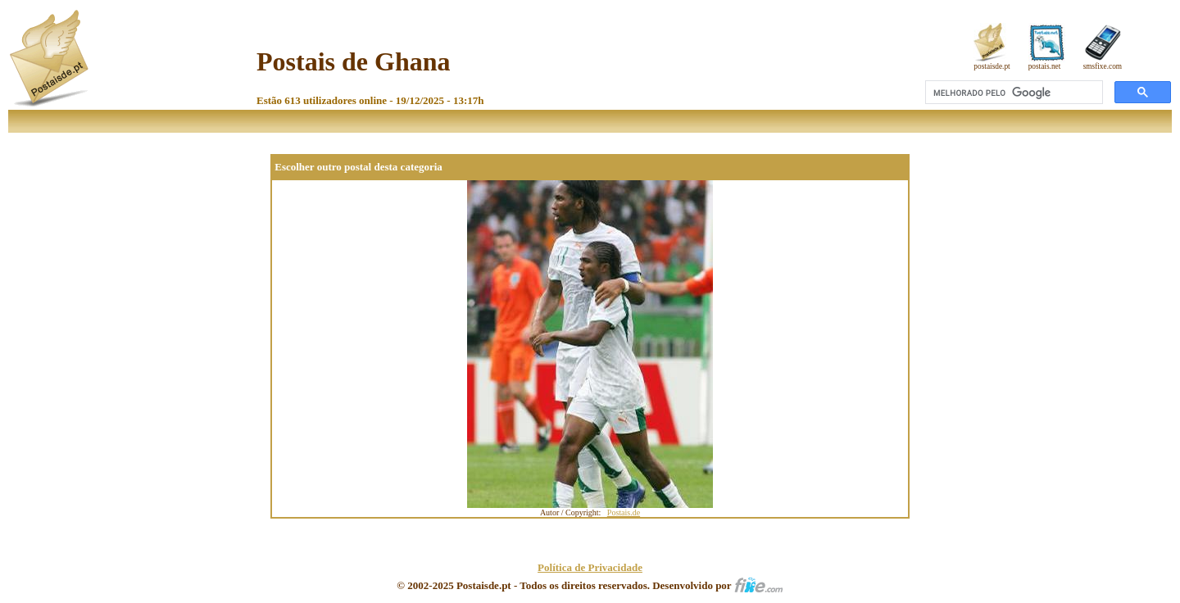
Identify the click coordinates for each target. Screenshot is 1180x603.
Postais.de (623, 512)
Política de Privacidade (590, 567)
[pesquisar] (1012, 92)
